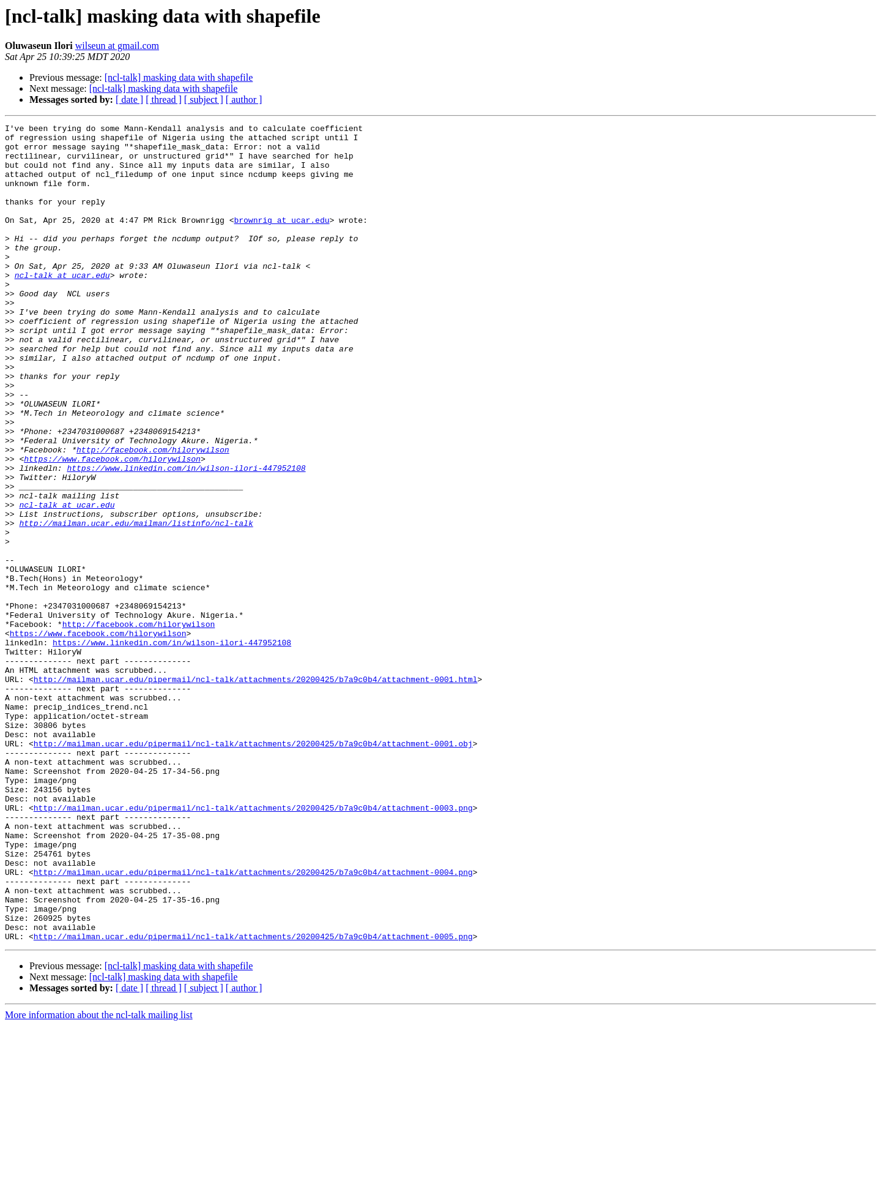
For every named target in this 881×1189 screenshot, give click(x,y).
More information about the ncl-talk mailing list (99, 1178)
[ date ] (129, 99)
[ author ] (244, 99)
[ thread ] (164, 99)
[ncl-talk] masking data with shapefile (179, 77)
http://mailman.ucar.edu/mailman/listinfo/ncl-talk (136, 603)
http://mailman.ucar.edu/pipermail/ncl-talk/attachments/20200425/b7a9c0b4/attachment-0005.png (253, 1099)
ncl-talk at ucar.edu (62, 306)
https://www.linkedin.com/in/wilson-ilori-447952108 (186, 537)
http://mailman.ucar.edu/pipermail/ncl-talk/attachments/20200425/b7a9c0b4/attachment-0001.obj (253, 868)
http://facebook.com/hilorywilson (152, 515)
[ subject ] (203, 99)
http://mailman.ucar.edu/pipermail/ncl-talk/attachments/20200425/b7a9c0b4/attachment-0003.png (253, 945)
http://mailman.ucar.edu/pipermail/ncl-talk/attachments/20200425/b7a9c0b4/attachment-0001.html (255, 791)
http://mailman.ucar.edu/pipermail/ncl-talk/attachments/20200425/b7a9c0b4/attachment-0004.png (253, 1022)
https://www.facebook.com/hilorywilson (112, 526)
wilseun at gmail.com (117, 45)
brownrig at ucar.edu (281, 240)
